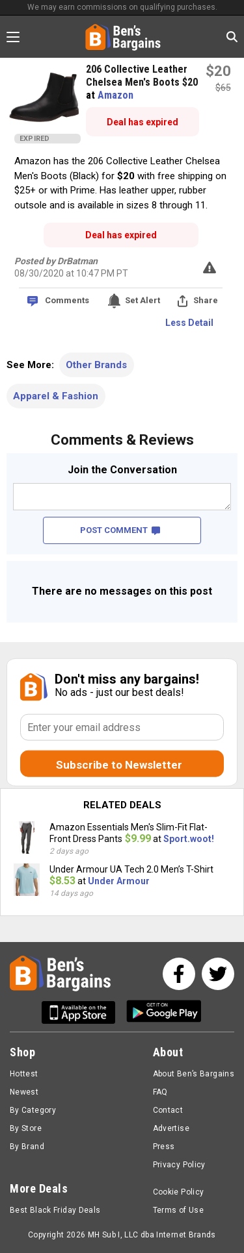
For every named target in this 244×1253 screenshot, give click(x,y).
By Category (33, 1110)
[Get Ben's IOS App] (83, 1012)
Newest (24, 1092)
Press (164, 1146)
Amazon (115, 95)
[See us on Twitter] (218, 974)
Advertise (171, 1128)
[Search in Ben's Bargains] (231, 36)
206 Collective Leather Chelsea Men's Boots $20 (142, 75)
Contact (168, 1110)
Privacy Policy (179, 1164)
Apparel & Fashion (55, 396)
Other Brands (96, 365)
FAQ (160, 1092)
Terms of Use (178, 1210)
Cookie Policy (178, 1192)
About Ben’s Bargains (193, 1073)
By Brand (27, 1146)
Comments (67, 300)
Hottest (24, 1073)
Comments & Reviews (122, 440)
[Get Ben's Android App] (164, 1012)
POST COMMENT (120, 530)
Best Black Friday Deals (55, 1210)
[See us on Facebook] (179, 974)
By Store (26, 1128)
